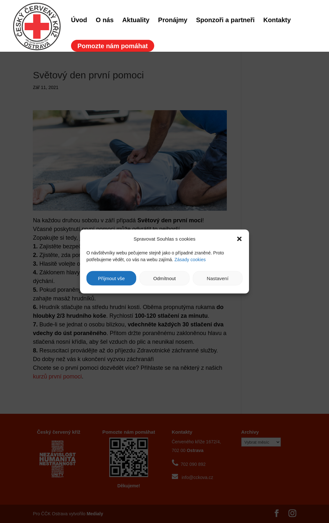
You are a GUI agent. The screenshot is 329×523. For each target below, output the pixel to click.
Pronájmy (172, 20)
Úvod (79, 20)
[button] (239, 238)
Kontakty (277, 20)
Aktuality (135, 20)
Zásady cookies (190, 259)
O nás (105, 20)
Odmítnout (164, 278)
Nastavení (218, 278)
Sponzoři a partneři (225, 20)
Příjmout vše (111, 278)
